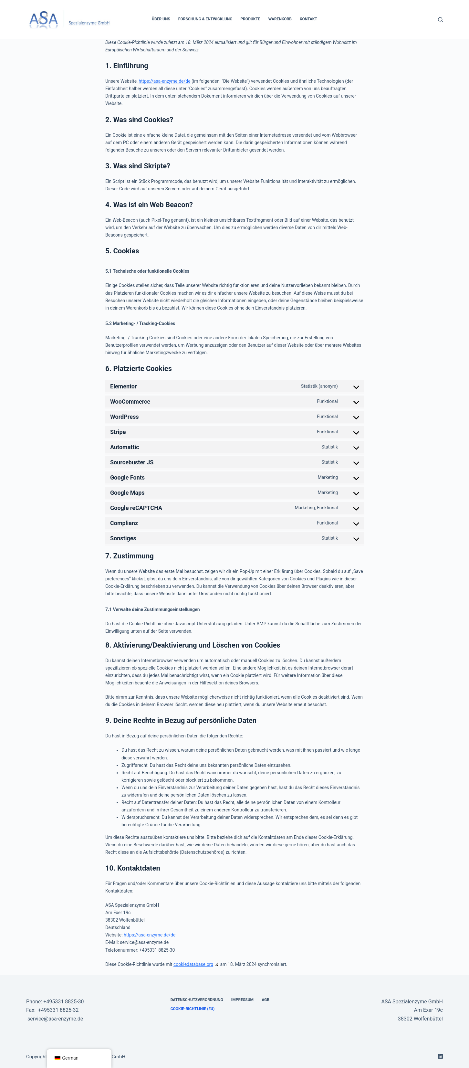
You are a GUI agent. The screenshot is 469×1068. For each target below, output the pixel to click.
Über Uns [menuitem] (161, 19)
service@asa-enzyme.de (55, 1019)
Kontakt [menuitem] (308, 19)
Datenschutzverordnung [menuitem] (197, 1000)
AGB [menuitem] (265, 1000)
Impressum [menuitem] (242, 1000)
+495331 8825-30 (63, 1002)
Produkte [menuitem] (250, 19)
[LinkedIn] (440, 1056)
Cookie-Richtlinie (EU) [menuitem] (193, 1009)
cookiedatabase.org (193, 964)
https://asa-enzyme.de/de (164, 81)
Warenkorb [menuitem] (280, 19)
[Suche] (440, 19)
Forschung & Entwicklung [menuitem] (205, 19)
